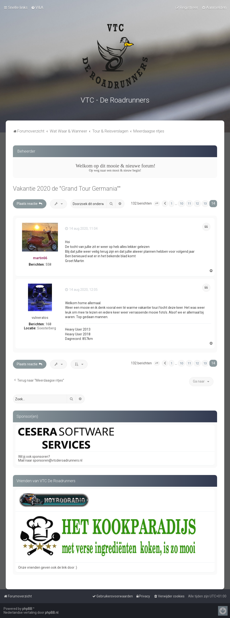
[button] (157, 202)
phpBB (27, 609)
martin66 (40, 257)
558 (48, 263)
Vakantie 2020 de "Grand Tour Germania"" (67, 187)
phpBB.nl (51, 612)
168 (48, 323)
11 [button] (189, 203)
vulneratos (40, 317)
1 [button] (171, 203)
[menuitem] (37, 7)
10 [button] (181, 203)
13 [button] (205, 203)
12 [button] (197, 203)
